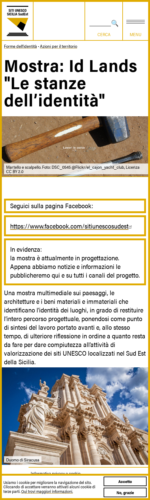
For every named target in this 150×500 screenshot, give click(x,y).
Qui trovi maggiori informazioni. (47, 491)
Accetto (125, 481)
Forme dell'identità (20, 46)
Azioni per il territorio (58, 46)
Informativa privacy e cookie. (56, 473)
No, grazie (125, 492)
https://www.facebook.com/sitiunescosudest (72, 225)
